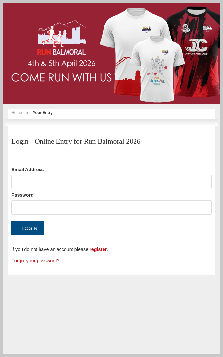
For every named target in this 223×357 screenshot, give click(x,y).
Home (16, 112)
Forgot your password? (35, 260)
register (98, 249)
